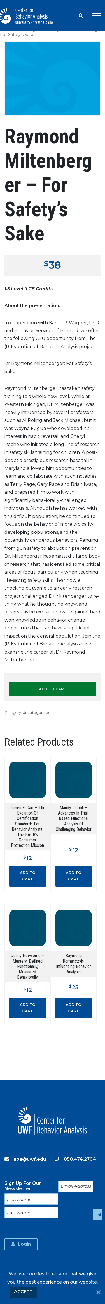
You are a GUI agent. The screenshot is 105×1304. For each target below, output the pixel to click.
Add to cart (52, 689)
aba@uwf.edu (29, 1159)
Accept (23, 1291)
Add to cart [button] (27, 876)
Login (24, 1244)
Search (81, 15)
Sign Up (97, 1214)
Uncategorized (37, 712)
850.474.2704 (80, 1159)
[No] (98, 1293)
